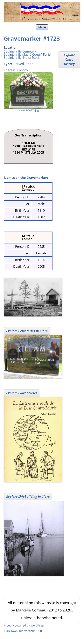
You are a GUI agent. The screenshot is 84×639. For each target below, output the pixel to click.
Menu (42, 27)
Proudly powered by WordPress (24, 625)
